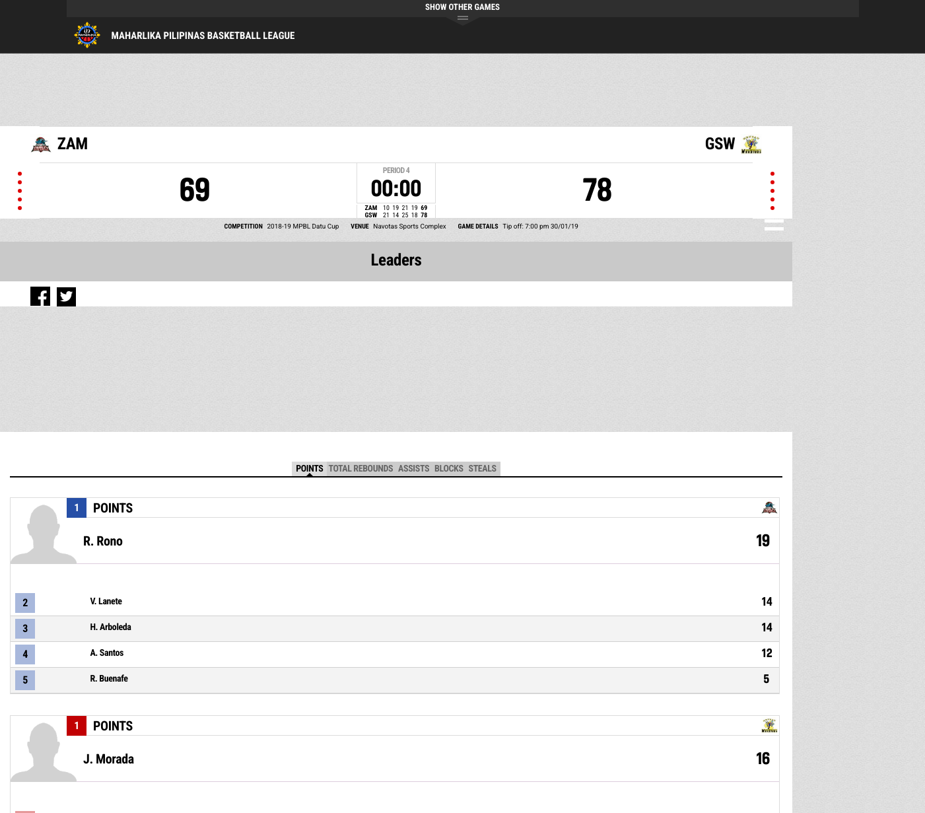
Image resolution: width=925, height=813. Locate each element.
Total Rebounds (360, 469)
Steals (483, 469)
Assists (413, 469)
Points (309, 469)
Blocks (448, 469)
